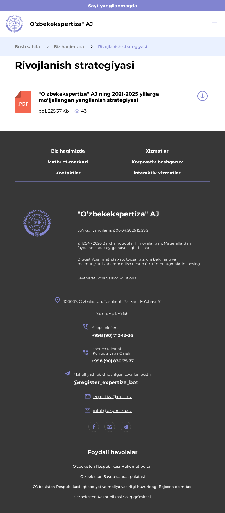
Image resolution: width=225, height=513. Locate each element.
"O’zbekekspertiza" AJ (118, 214)
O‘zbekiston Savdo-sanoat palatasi (112, 476)
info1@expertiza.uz (112, 410)
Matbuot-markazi (67, 162)
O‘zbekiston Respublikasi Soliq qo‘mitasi (112, 496)
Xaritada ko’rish (112, 314)
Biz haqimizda (68, 151)
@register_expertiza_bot (106, 382)
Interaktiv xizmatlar (157, 173)
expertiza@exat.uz (112, 396)
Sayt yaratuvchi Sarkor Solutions (107, 278)
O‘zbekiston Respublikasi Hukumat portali (113, 466)
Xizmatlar (157, 151)
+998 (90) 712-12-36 (112, 335)
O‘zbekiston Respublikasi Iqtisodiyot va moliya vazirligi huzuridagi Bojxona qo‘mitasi (112, 486)
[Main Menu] (214, 24)
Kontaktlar (68, 173)
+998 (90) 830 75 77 (113, 361)
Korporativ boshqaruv (157, 162)
